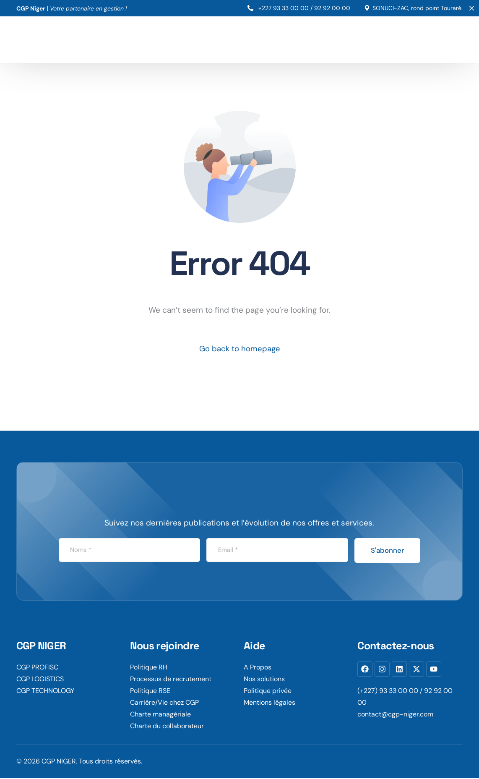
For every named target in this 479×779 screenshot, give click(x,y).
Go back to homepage (240, 349)
